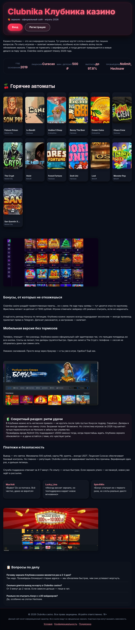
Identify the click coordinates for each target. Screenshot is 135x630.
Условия (48, 624)
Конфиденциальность (65, 624)
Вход (15, 27)
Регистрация (37, 27)
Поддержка (85, 624)
